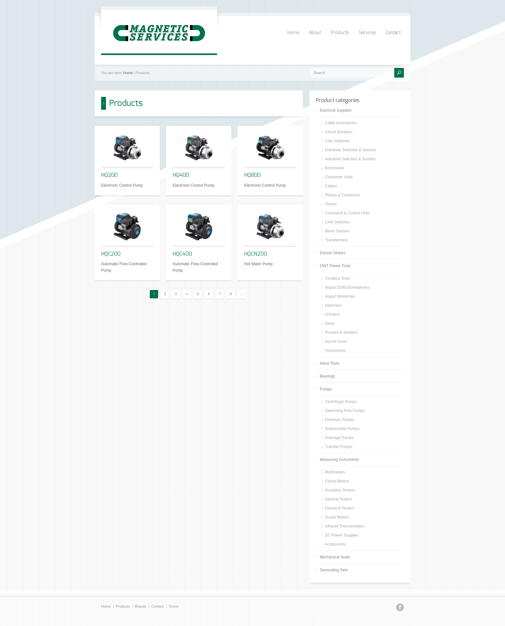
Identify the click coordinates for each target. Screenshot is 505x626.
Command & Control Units (347, 213)
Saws (329, 323)
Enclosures (334, 168)
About (315, 33)
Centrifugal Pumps (341, 401)
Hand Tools (329, 363)
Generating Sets (334, 570)
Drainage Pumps (339, 437)
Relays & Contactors (342, 195)
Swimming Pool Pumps (345, 410)
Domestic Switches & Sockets (350, 150)
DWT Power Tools (335, 266)
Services (367, 33)
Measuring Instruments (339, 459)
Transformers (336, 240)
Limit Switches (337, 222)
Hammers (333, 305)
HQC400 (182, 254)
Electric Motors (332, 253)
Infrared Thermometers (345, 526)
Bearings (327, 376)
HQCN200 (255, 254)
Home (293, 33)
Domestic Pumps (339, 419)
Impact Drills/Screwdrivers (347, 287)
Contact (393, 33)
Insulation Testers (340, 490)
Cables (331, 186)
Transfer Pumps (338, 446)
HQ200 (109, 175)
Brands (140, 606)
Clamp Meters (337, 481)
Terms (173, 606)
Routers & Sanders (341, 332)
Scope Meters (337, 517)
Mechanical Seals (335, 557)
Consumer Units (339, 177)
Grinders (332, 314)
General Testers (338, 499)
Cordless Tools (337, 278)
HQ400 (181, 175)
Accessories (335, 350)
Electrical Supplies (335, 110)
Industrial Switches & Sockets (350, 159)
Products (340, 33)
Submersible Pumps (342, 428)
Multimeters (335, 472)
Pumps (326, 389)
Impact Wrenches (340, 296)
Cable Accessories (341, 123)
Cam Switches (337, 141)
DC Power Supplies (341, 535)
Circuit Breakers (338, 132)
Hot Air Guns (336, 341)
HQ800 (252, 175)
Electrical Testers (339, 508)
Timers (331, 204)
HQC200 (110, 254)
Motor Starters (337, 231)
